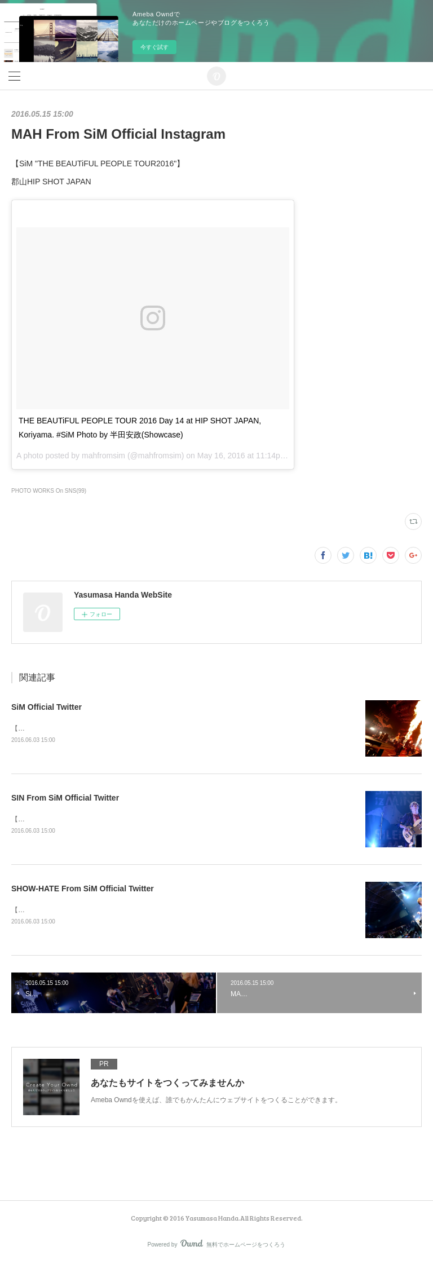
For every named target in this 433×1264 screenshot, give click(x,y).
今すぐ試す (154, 47)
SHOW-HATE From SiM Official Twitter (82, 888)
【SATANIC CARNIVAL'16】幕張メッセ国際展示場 (88, 728)
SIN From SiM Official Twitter (65, 797)
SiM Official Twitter (46, 706)
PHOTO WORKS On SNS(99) (48, 491)
